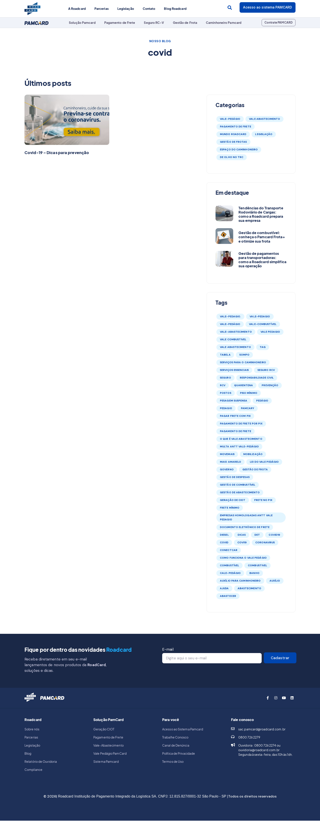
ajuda (224, 588)
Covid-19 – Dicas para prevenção (56, 152)
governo (227, 469)
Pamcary (247, 408)
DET (257, 535)
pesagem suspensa (233, 400)
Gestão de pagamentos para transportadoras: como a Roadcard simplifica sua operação (262, 259)
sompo (244, 354)
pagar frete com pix (235, 416)
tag (263, 347)
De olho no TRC (231, 157)
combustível (229, 565)
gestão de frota (255, 469)
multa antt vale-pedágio (239, 446)
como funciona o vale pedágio (243, 557)
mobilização (253, 454)
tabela (225, 354)
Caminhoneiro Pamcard (223, 22)
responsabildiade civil (257, 377)
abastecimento (249, 588)
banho (254, 573)
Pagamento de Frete (119, 22)
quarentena (243, 385)
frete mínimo (229, 507)
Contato (149, 8)
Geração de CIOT (232, 500)
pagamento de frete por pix (241, 423)
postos (225, 393)
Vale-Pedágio (230, 119)
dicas (242, 535)
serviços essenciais (234, 370)
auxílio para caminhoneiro (240, 580)
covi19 (242, 542)
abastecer (228, 596)
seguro (225, 377)
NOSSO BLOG (160, 41)
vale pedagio (270, 332)
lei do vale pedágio (264, 462)
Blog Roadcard (175, 8)
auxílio (275, 580)
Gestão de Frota (185, 22)
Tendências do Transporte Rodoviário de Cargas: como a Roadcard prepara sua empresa (260, 214)
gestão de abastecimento (240, 492)
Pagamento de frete (235, 431)
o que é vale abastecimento (241, 439)
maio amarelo (230, 462)
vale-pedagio (260, 316)
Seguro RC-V (154, 22)
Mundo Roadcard (233, 134)
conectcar (228, 550)
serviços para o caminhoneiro (243, 362)
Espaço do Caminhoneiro (239, 149)
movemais (227, 454)
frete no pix (263, 500)
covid (224, 542)
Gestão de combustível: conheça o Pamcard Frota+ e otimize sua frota (261, 236)
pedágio (262, 400)
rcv (222, 385)
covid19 (274, 535)
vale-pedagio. (230, 316)
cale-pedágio (230, 573)
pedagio (226, 408)
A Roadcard (77, 8)
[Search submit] (229, 7)
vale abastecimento (235, 347)
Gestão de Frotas (233, 142)
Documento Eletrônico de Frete (245, 527)
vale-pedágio (230, 324)
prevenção (270, 385)
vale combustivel (233, 339)
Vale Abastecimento (264, 119)
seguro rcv (266, 370)
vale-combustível (263, 324)
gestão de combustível (237, 484)
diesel (224, 535)
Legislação (125, 8)
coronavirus (265, 542)
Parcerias (101, 8)
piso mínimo (248, 393)
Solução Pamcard (82, 22)
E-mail (168, 649)
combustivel (257, 565)
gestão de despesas (235, 477)
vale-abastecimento (236, 332)
